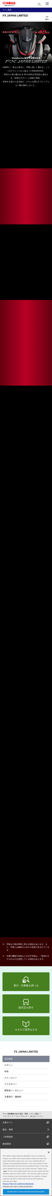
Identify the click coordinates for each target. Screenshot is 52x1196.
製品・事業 (7, 1129)
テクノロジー (10, 1078)
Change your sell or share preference (18, 1186)
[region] (26, 1172)
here (5, 1171)
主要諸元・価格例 (12, 1096)
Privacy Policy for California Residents (18, 1184)
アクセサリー (10, 1084)
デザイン (8, 1065)
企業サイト (25, 1122)
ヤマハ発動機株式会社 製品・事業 (15, 1114)
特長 (6, 1071)
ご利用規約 (25, 1137)
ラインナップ (8, 1116)
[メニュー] (47, 3)
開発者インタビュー (13, 1090)
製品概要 (8, 1059)
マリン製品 (34, 1114)
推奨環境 (25, 1144)
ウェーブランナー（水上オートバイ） (30, 1116)
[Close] (49, 1152)
